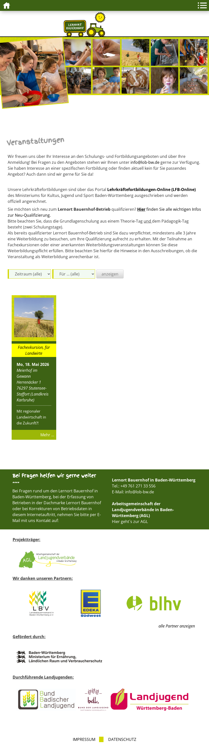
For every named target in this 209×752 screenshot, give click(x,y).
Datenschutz (122, 739)
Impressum (84, 739)
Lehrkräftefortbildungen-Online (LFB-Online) (151, 189)
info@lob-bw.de (145, 162)
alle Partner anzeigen (176, 626)
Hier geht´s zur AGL (130, 521)
